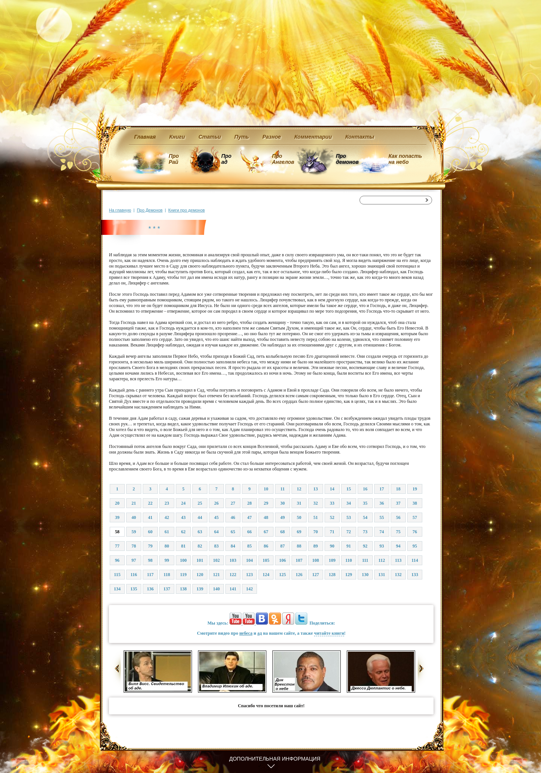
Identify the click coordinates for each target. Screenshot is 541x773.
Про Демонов (149, 210)
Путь (241, 137)
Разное (271, 137)
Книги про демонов (186, 210)
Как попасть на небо (405, 159)
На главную (120, 210)
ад (259, 633)
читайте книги (329, 633)
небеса (245, 633)
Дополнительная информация (274, 759)
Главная (145, 137)
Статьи (209, 137)
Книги (177, 137)
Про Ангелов (283, 159)
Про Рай (174, 159)
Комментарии (313, 137)
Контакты (359, 137)
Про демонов (347, 159)
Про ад (226, 159)
